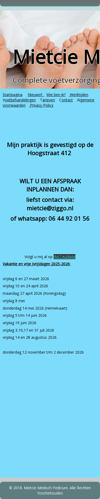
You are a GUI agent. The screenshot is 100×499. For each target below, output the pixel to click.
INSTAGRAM (64, 256)
